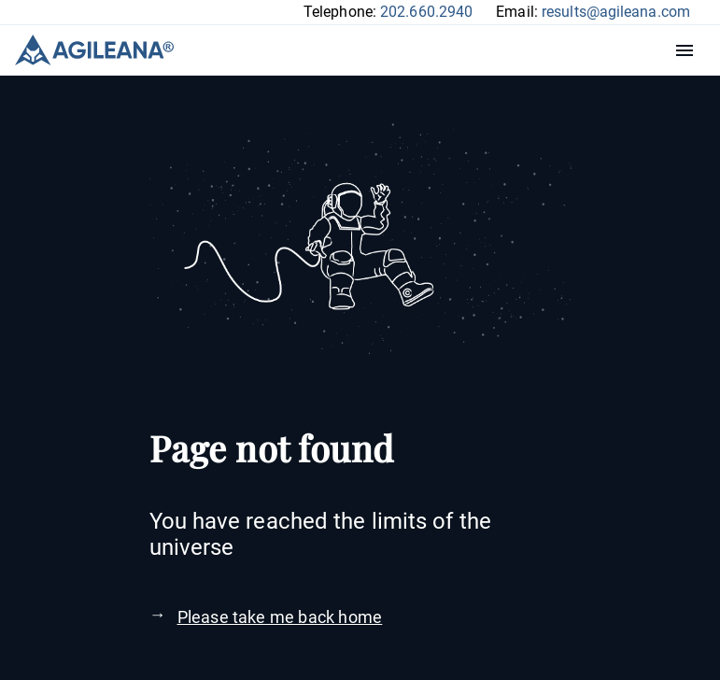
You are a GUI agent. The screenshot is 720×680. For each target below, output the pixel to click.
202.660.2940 (426, 12)
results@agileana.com (616, 12)
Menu (689, 50)
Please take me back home (280, 617)
